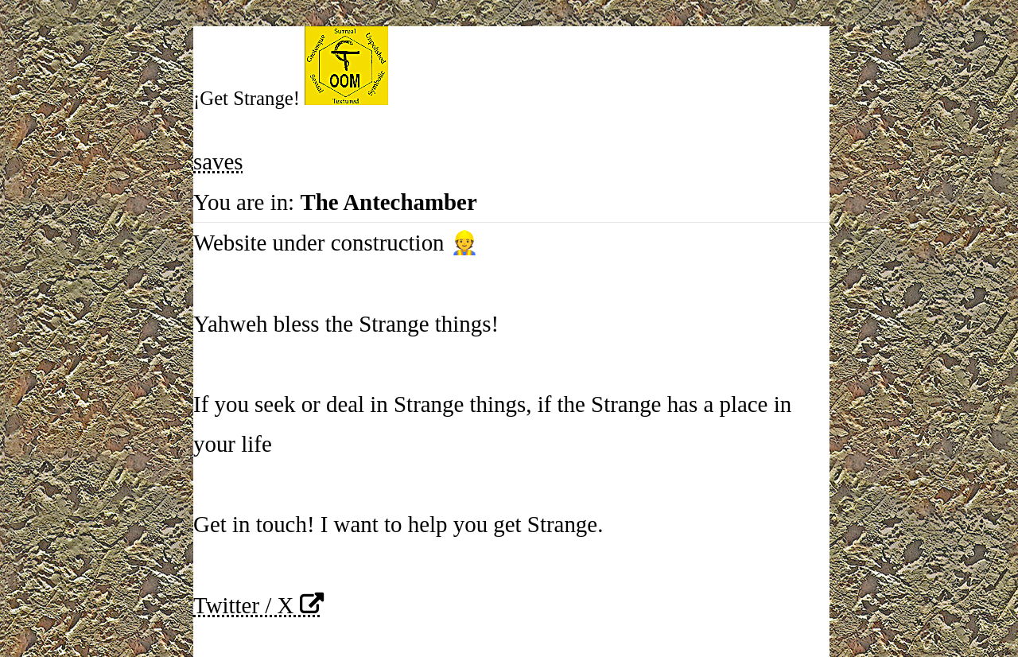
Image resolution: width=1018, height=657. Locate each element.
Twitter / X (243, 605)
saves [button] (218, 161)
